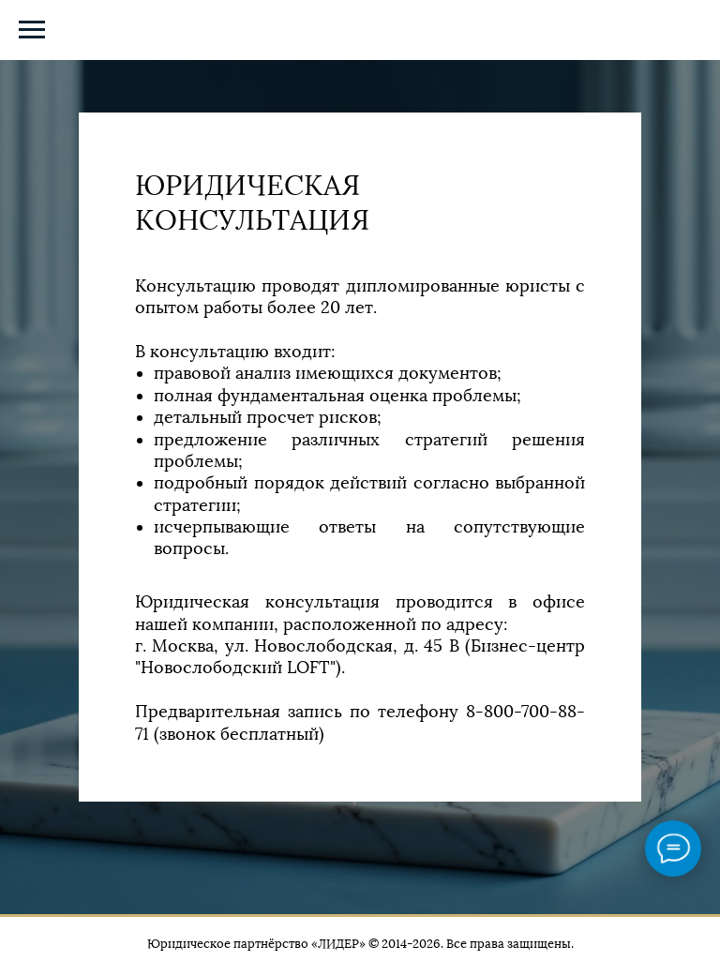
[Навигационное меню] (32, 30)
